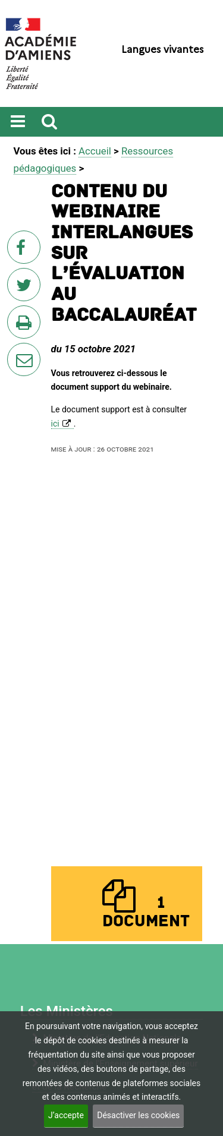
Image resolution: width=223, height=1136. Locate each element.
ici (55, 423)
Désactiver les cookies (138, 1115)
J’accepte (66, 1115)
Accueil (94, 151)
